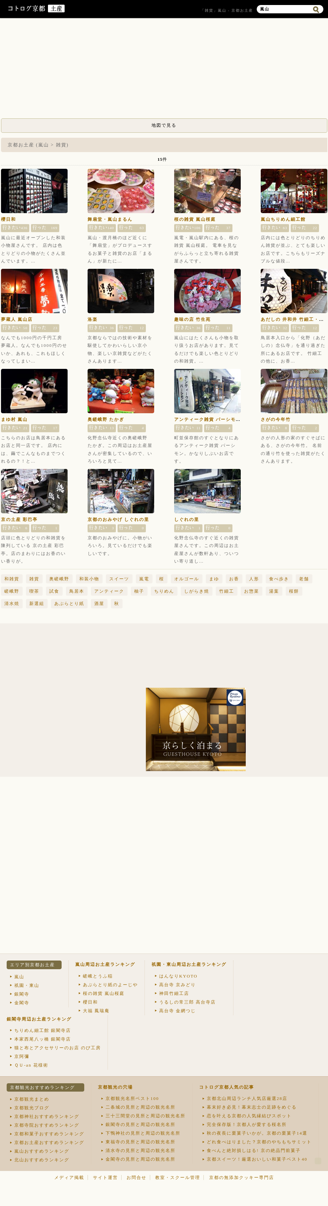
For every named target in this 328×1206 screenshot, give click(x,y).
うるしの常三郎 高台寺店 (187, 1002)
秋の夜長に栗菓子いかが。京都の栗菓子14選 (257, 1133)
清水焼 (11, 603)
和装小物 (89, 578)
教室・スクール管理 (177, 1177)
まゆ (214, 578)
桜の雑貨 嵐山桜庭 (195, 219)
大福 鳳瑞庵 (96, 1010)
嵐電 (144, 578)
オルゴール (186, 578)
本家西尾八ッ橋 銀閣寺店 (42, 1039)
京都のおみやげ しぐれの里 (118, 519)
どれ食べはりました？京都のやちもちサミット (259, 1141)
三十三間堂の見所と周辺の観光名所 (145, 1115)
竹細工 (226, 591)
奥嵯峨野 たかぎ (106, 419)
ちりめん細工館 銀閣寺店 (42, 1030)
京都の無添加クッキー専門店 (241, 1177)
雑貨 (34, 578)
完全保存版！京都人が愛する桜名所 (247, 1124)
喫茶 (34, 591)
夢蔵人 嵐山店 (17, 319)
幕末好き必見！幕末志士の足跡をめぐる (252, 1107)
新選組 (36, 603)
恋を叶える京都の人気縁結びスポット (249, 1115)
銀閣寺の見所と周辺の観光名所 (140, 1124)
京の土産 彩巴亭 (19, 519)
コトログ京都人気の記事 (226, 1087)
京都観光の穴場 (115, 1087)
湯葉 (274, 591)
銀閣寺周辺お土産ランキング (39, 1019)
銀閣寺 (21, 994)
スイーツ (119, 578)
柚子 (139, 591)
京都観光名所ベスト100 (132, 1098)
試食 (54, 591)
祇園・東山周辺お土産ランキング (189, 964)
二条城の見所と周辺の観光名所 (140, 1107)
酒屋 (99, 603)
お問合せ (137, 1177)
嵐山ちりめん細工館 (283, 219)
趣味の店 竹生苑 (192, 319)
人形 (254, 578)
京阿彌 (21, 1056)
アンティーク (109, 591)
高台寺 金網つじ (177, 1010)
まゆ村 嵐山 (14, 419)
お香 (234, 578)
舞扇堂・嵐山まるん (110, 219)
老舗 (304, 578)
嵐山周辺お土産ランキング (105, 964)
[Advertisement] (164, 70)
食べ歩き (279, 578)
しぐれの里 (186, 519)
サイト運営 (105, 1177)
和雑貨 (11, 578)
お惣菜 (251, 591)
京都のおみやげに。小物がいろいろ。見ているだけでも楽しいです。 (120, 545)
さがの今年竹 (276, 419)
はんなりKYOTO (178, 976)
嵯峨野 (11, 591)
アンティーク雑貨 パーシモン (207, 419)
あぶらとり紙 (69, 603)
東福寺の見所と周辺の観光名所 (140, 1141)
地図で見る (164, 125)
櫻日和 (8, 219)
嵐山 (19, 976)
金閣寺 (21, 1002)
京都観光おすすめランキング (42, 1087)
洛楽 (93, 319)
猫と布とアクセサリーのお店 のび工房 (57, 1047)
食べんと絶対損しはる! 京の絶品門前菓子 (254, 1150)
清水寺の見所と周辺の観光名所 (140, 1150)
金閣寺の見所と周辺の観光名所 (140, 1159)
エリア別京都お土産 (32, 964)
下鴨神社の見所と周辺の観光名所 (143, 1133)
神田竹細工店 (174, 993)
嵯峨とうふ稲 (98, 976)
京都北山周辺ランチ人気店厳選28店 (247, 1098)
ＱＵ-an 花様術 (31, 1065)
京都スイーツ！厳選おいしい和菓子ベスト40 (257, 1159)
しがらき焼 (196, 591)
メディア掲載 (69, 1177)
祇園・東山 (26, 985)
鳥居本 (76, 591)
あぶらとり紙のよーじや (110, 984)
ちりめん (164, 591)
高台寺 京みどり (177, 984)
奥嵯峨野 (59, 578)
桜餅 (294, 591)
